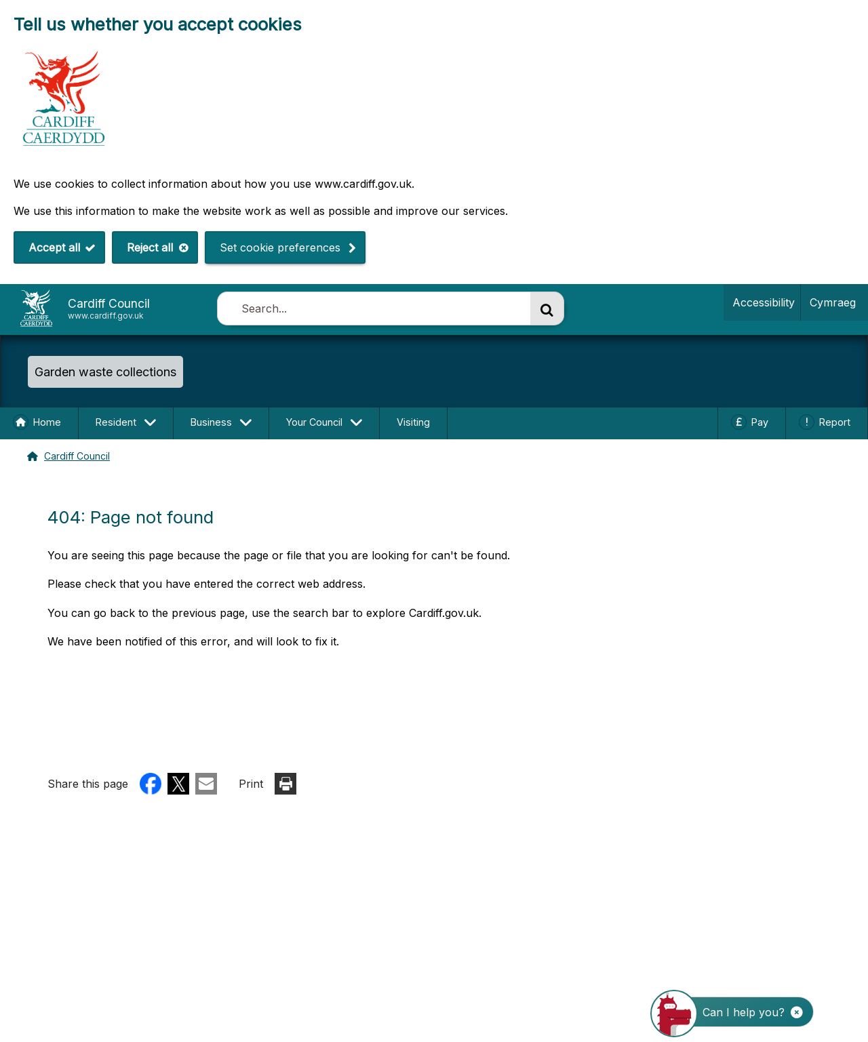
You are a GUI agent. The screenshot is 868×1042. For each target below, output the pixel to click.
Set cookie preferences (280, 247)
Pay (759, 422)
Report (834, 422)
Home (47, 422)
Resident (116, 422)
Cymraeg (830, 302)
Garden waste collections (105, 372)
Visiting (413, 422)
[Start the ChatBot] (741, 1012)
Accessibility (763, 302)
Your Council (314, 422)
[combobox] (373, 308)
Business (211, 422)
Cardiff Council (77, 456)
